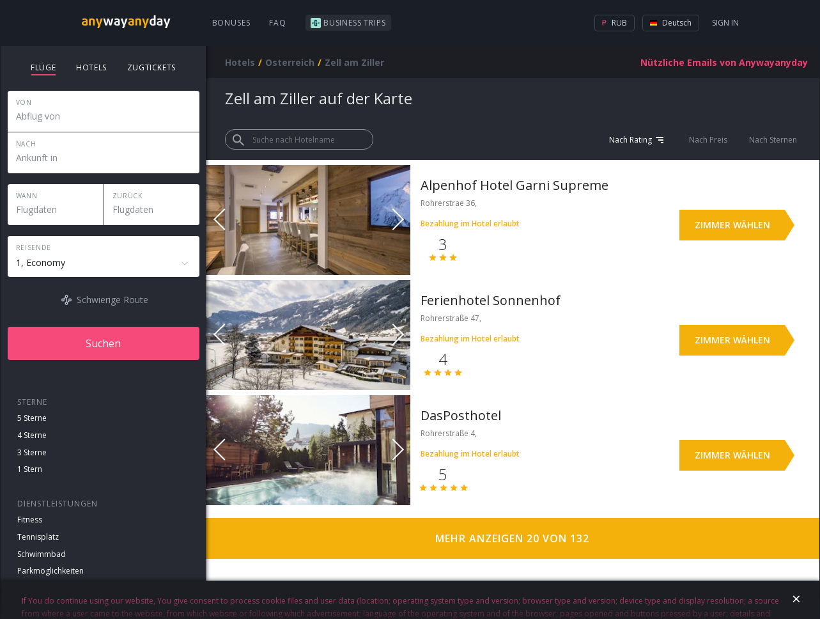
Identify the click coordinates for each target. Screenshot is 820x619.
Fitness (29, 519)
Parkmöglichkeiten (50, 570)
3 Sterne (32, 452)
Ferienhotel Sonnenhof (491, 300)
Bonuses (231, 22)
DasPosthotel (461, 415)
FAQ (277, 22)
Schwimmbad (41, 554)
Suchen (103, 343)
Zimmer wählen (732, 225)
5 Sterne (32, 417)
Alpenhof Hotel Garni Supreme (514, 185)
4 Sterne (32, 435)
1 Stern (29, 469)
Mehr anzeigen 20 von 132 (512, 538)
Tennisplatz (38, 536)
